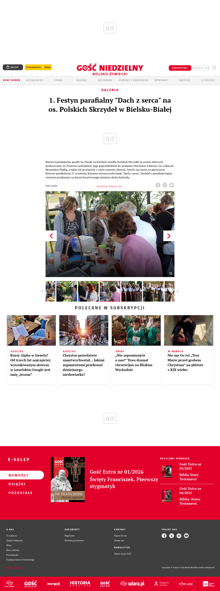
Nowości (16, 475)
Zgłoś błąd (14, 567)
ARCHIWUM (105, 80)
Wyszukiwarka (214, 67)
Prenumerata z (38, 67)
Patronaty (161, 80)
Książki (16, 484)
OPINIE (58, 80)
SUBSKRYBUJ (180, 68)
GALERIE (81, 80)
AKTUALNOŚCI (35, 80)
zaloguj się (201, 68)
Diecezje (184, 80)
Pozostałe (16, 493)
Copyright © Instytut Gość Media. (176, 567)
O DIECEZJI (208, 80)
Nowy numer (11, 80)
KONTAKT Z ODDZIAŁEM (133, 80)
